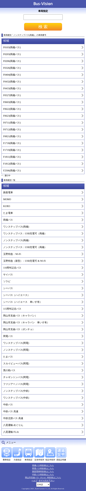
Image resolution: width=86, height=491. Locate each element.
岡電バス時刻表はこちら (43, 468)
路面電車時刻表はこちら (43, 471)
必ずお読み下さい (46, 480)
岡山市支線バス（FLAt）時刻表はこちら (43, 477)
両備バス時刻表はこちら (43, 465)
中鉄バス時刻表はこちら (43, 474)
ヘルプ (34, 480)
